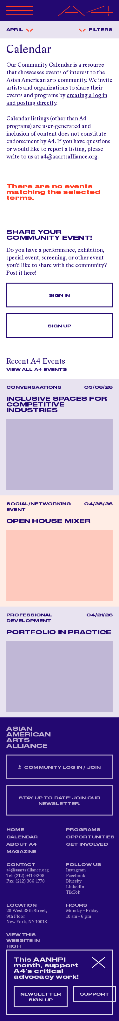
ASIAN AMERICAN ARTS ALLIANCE (28, 737)
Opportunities (90, 837)
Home (15, 830)
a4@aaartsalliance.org (69, 157)
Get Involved (87, 844)
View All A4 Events (36, 370)
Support (94, 994)
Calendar (22, 837)
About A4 (21, 844)
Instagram (76, 870)
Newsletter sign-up (40, 997)
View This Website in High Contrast (23, 943)
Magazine (21, 852)
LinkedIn (75, 887)
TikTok (73, 892)
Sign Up (59, 326)
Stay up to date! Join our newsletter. (60, 801)
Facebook (75, 876)
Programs (83, 830)
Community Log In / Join (59, 767)
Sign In (59, 296)
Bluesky (74, 881)
